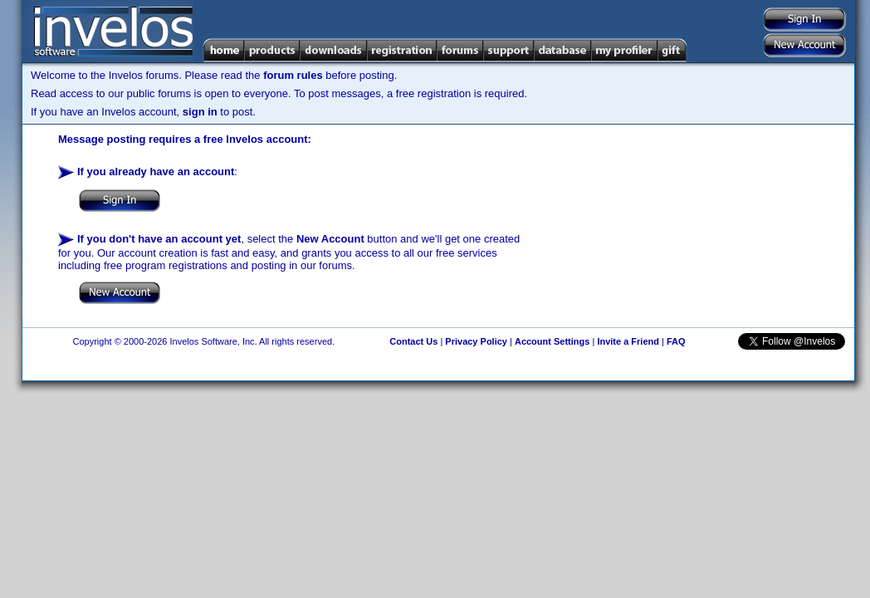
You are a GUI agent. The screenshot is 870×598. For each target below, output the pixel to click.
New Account (330, 239)
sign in (200, 111)
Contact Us (413, 341)
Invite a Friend (628, 341)
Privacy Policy (476, 341)
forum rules (293, 75)
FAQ (676, 341)
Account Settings (552, 341)
